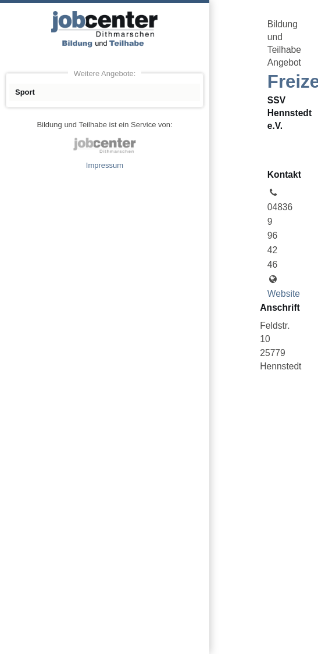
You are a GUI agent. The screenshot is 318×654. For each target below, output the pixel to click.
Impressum (104, 165)
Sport (25, 92)
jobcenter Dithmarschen (104, 145)
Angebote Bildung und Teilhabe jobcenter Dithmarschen (104, 29)
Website (283, 294)
